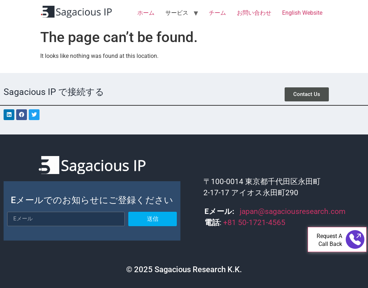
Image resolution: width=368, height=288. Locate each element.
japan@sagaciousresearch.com (292, 211)
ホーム (146, 12)
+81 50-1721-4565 (255, 222)
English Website (302, 12)
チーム (217, 12)
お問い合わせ (254, 12)
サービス (176, 12)
